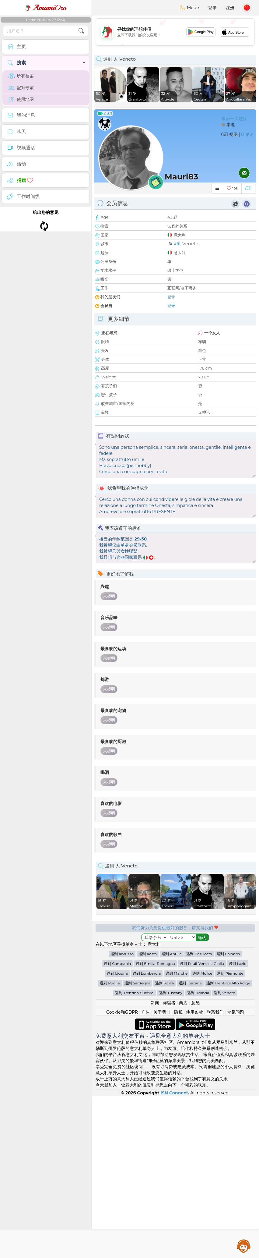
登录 (212, 7)
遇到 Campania (117, 1125)
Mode (189, 8)
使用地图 (21, 99)
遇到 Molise (202, 1135)
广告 (146, 1174)
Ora (45, 7)
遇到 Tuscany (170, 1155)
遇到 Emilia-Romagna (155, 1125)
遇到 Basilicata (199, 1116)
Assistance (244, 1245)
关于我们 (161, 1174)
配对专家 (21, 88)
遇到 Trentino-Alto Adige (228, 1145)
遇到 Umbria (198, 1155)
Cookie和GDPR (122, 1174)
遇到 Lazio (237, 1125)
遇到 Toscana (190, 1145)
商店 (183, 1165)
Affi (177, 243)
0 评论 (247, 134)
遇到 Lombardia (147, 1135)
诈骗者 (169, 1165)
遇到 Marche (176, 1135)
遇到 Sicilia (164, 1145)
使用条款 (194, 1174)
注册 (230, 7)
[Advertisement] (175, 1040)
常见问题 (235, 1174)
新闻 (155, 1165)
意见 (195, 1165)
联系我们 (215, 1174)
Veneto (190, 243)
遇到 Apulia (171, 1116)
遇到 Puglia (110, 1145)
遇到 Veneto (224, 1155)
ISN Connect (174, 1255)
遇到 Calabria (228, 1116)
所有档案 (21, 76)
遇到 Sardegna (137, 1145)
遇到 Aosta (147, 1116)
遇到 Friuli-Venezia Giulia (202, 1125)
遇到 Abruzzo (122, 1116)
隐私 (178, 1174)
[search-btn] (81, 31)
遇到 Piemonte (230, 1135)
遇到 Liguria (117, 1135)
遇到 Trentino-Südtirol (134, 1155)
